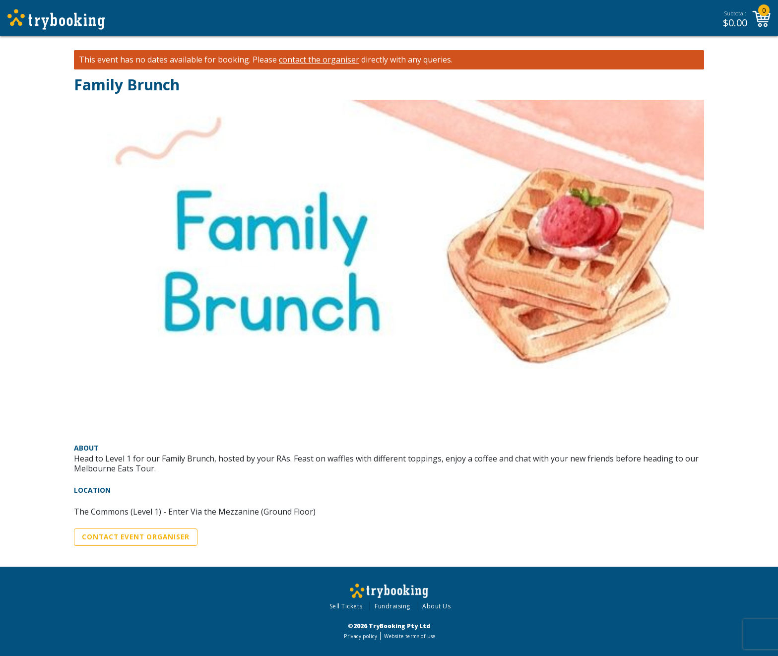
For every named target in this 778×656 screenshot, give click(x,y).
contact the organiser (319, 60)
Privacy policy (360, 636)
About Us (436, 606)
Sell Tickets (346, 606)
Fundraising (392, 606)
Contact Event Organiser (136, 536)
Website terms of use (409, 636)
